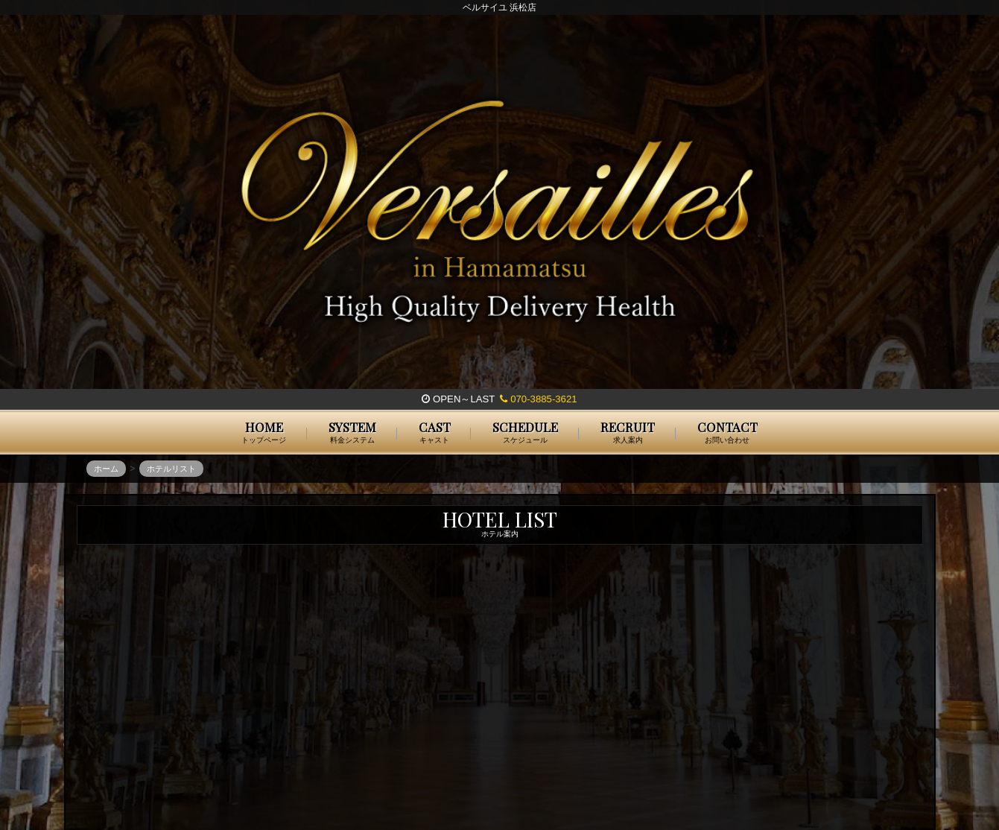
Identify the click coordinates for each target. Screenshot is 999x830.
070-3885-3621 (538, 399)
